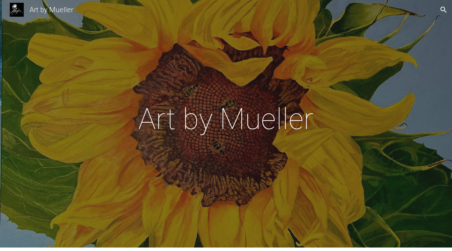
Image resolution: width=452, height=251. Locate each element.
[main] (226, 125)
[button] (443, 9)
